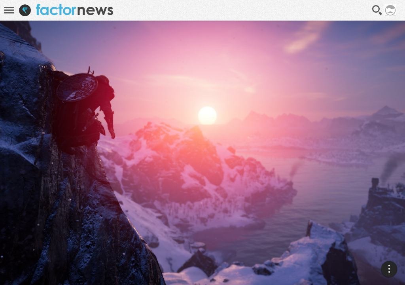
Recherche (377, 10)
